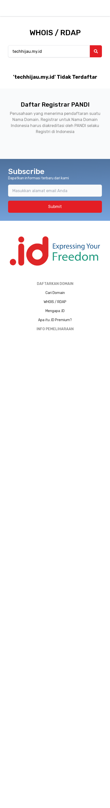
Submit (55, 206)
